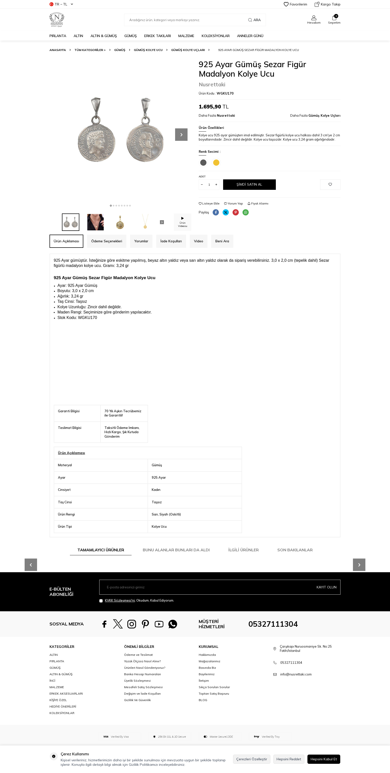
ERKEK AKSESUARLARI (66, 693)
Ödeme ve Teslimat (138, 655)
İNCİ (52, 680)
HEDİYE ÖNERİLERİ (62, 706)
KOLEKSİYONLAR (216, 36)
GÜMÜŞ (130, 36)
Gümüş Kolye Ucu (148, 50)
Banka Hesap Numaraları (142, 674)
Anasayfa (57, 50)
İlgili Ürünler (243, 549)
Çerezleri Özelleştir (251, 759)
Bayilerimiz (207, 674)
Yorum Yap (233, 203)
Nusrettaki (212, 84)
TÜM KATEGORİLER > (90, 50)
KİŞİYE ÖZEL (58, 700)
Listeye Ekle (209, 203)
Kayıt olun (327, 587)
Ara (254, 20)
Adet (202, 176)
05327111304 (273, 624)
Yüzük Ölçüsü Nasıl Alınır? (142, 661)
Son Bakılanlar (295, 549)
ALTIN (78, 36)
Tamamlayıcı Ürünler (100, 549)
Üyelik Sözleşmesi (137, 680)
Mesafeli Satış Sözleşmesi (143, 687)
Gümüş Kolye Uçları (188, 50)
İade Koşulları (171, 241)
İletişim (204, 680)
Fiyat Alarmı (257, 203)
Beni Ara (222, 241)
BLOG (203, 700)
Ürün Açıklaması (66, 241)
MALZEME (186, 36)
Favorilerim (295, 4)
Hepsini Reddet (289, 759)
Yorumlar (141, 241)
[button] (111, 205)
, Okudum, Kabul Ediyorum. (136, 600)
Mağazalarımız (209, 661)
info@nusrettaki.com (296, 674)
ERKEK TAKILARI (157, 36)
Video (198, 241)
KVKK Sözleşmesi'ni (120, 600)
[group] (120, 130)
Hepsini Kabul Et (324, 759)
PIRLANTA (57, 36)
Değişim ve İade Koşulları (142, 693)
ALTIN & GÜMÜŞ (104, 36)
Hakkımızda (207, 655)
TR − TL (61, 4)
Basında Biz (207, 668)
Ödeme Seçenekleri (106, 241)
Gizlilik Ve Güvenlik (137, 700)
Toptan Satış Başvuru (214, 693)
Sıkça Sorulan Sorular (214, 687)
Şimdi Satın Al (249, 184)
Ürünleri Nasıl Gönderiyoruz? (144, 668)
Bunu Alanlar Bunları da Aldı (176, 549)
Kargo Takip (328, 4)
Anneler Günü (250, 36)
